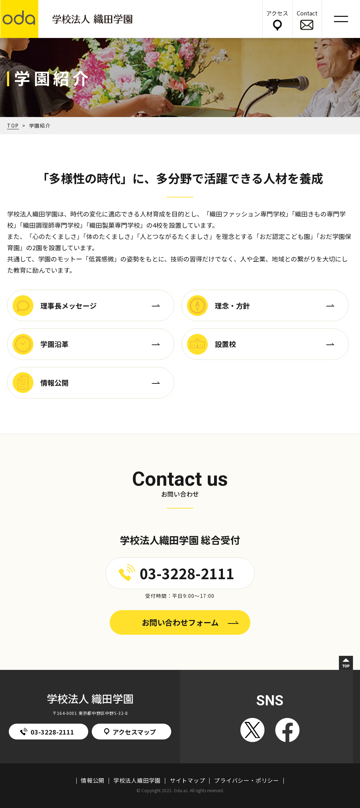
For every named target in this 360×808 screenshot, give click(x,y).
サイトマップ (187, 780)
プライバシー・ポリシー (246, 780)
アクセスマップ (130, 731)
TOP (13, 125)
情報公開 (92, 780)
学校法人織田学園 (137, 780)
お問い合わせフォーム (180, 622)
